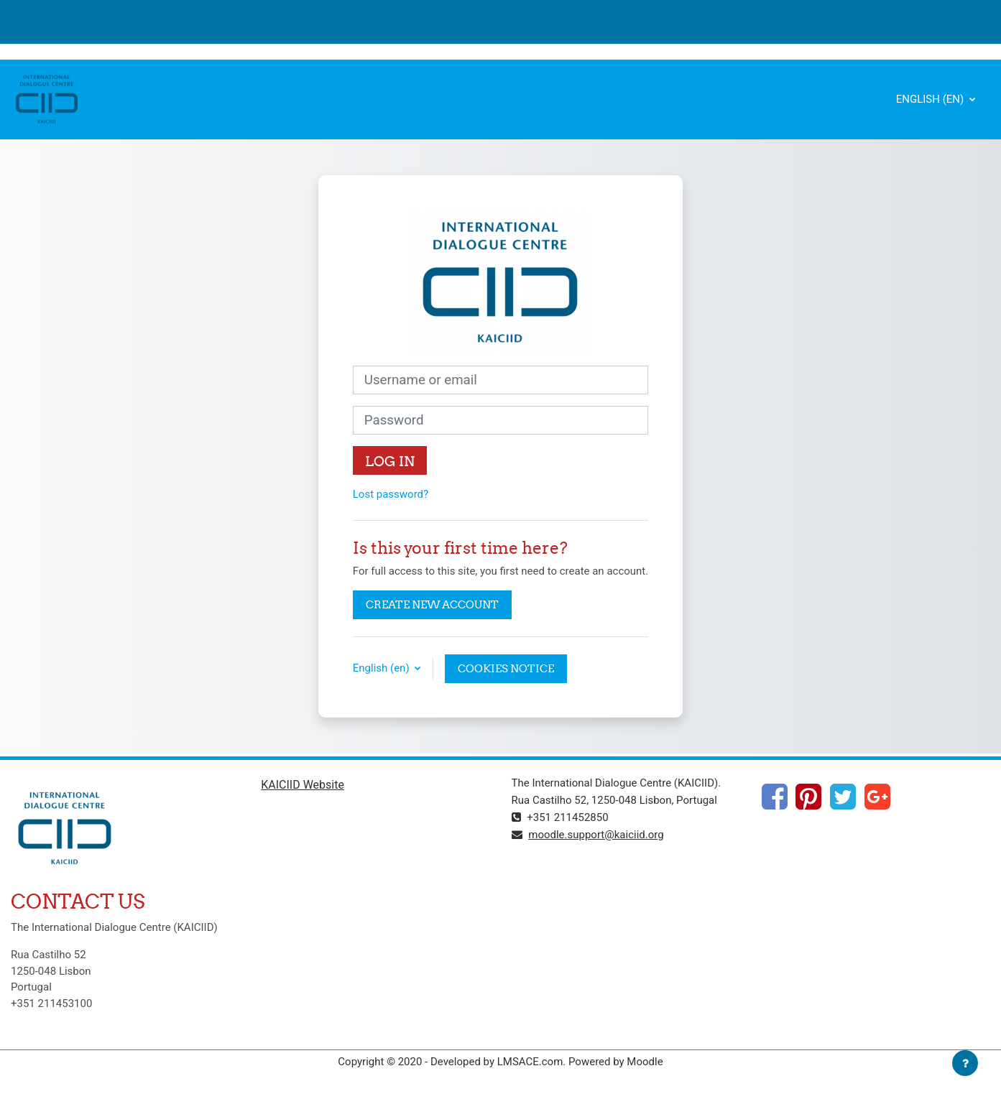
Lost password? (390, 494)
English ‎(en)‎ (931, 99)
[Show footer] (965, 1063)
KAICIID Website (302, 785)
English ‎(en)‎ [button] (382, 668)
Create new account (432, 604)
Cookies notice (506, 668)
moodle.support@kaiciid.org (595, 834)
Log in (390, 461)
